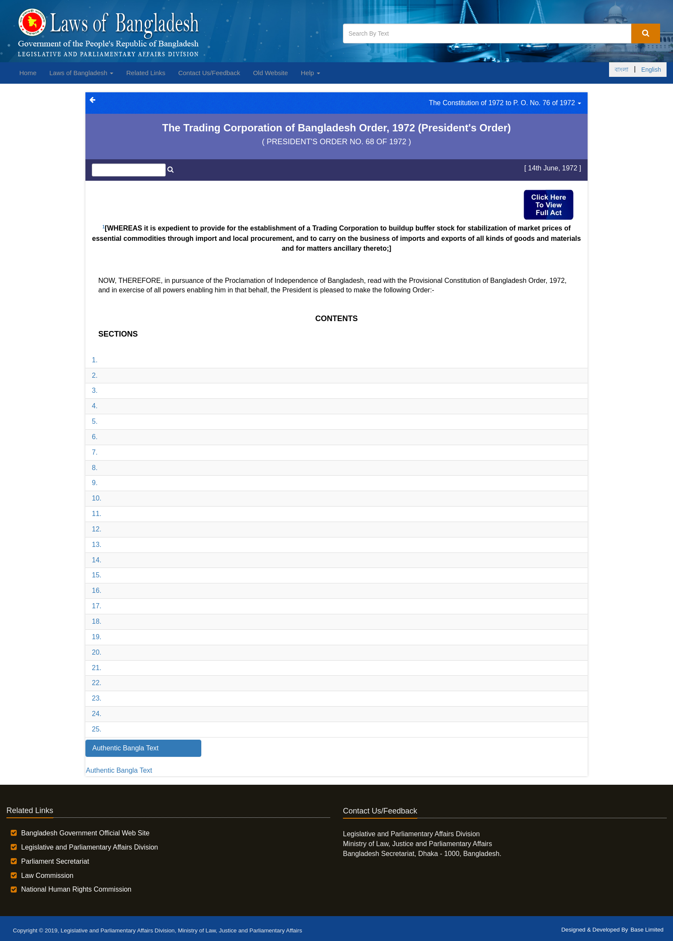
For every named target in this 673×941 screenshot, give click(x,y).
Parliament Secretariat (55, 861)
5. (94, 421)
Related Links (145, 72)
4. (94, 406)
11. (96, 513)
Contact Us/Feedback (209, 72)
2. (94, 375)
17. (96, 606)
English (651, 69)
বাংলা (621, 69)
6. (94, 436)
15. (96, 575)
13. (96, 544)
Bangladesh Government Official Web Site (85, 833)
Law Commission (47, 875)
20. (96, 652)
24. (96, 713)
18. (96, 621)
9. (94, 482)
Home (27, 72)
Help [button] (310, 72)
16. (96, 590)
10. (96, 498)
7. (94, 452)
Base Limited (647, 929)
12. (96, 529)
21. (96, 667)
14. (96, 560)
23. (96, 698)
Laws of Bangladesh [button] (81, 72)
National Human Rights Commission (76, 889)
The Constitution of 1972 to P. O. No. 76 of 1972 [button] (505, 102)
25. (96, 729)
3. (94, 390)
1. (94, 360)
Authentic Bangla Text (119, 770)
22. (96, 682)
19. (96, 636)
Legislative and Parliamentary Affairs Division (89, 847)
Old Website (270, 72)
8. (94, 467)
